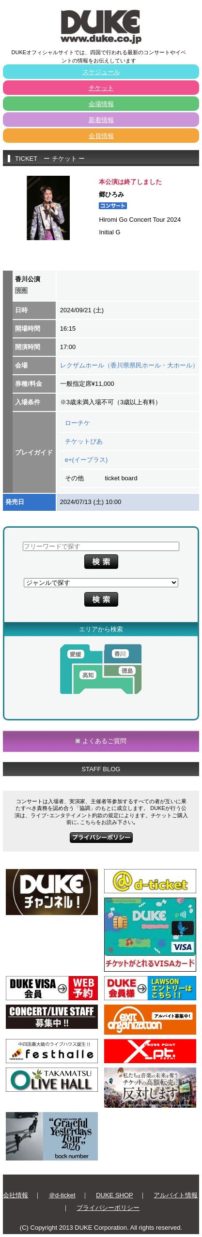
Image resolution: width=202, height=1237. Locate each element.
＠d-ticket (62, 1195)
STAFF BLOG (101, 769)
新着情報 (101, 119)
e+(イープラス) (86, 459)
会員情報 (101, 135)
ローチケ (77, 423)
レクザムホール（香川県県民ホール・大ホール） (129, 365)
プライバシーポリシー (108, 1207)
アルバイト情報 (176, 1195)
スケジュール (101, 72)
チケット (101, 88)
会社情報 (15, 1195)
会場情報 (101, 103)
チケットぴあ (84, 441)
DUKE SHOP (114, 1195)
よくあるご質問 (104, 741)
